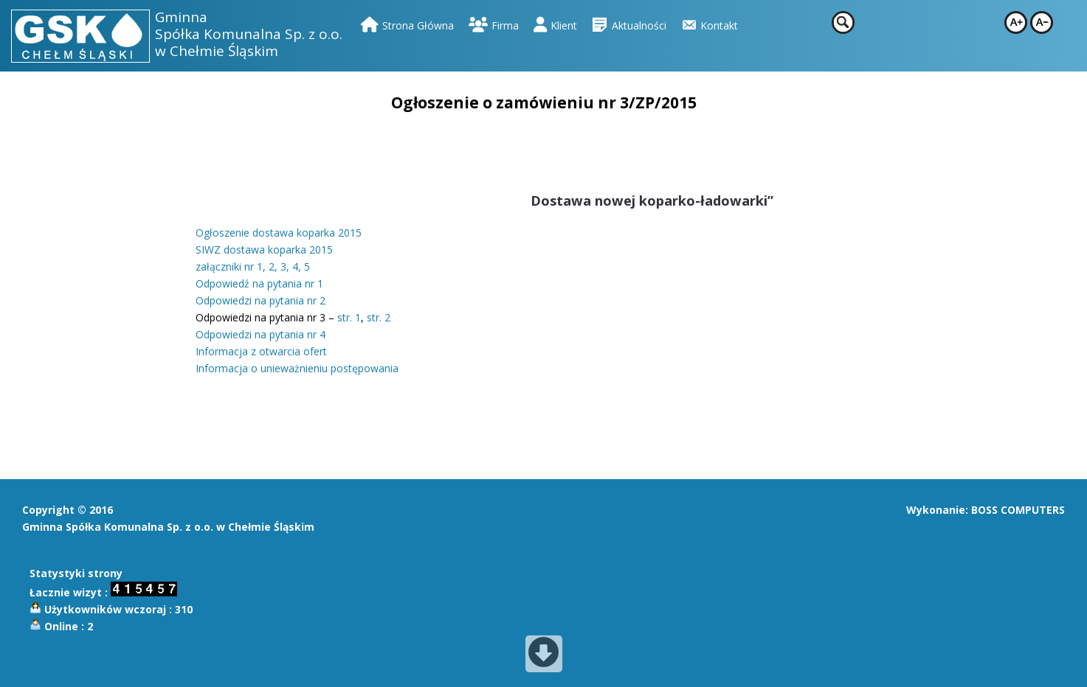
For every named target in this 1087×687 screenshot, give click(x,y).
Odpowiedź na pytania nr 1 (259, 283)
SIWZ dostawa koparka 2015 (264, 250)
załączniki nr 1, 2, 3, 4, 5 (253, 266)
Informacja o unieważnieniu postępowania (297, 368)
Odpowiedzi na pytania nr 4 (260, 334)
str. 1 (349, 317)
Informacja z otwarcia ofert (261, 351)
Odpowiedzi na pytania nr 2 (260, 300)
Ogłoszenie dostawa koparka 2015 (279, 233)
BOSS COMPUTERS (1018, 510)
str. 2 (378, 317)
